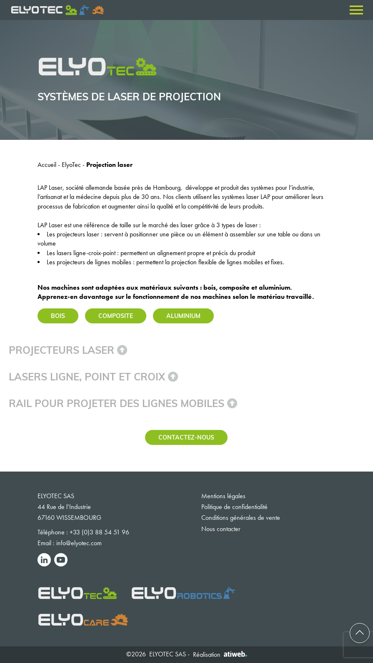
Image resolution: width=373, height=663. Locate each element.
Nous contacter (220, 529)
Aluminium (183, 316)
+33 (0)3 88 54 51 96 (99, 532)
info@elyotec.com (79, 543)
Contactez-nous (186, 437)
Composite (115, 316)
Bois (58, 316)
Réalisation (220, 654)
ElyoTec (71, 165)
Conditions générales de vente (240, 517)
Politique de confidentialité (234, 507)
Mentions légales (223, 496)
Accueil (47, 165)
